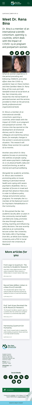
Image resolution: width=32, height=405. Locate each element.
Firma (21, 395)
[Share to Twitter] (17, 54)
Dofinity (13, 395)
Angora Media (22, 397)
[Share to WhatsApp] (28, 54)
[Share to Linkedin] (12, 54)
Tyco (26, 395)
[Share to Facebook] (22, 54)
